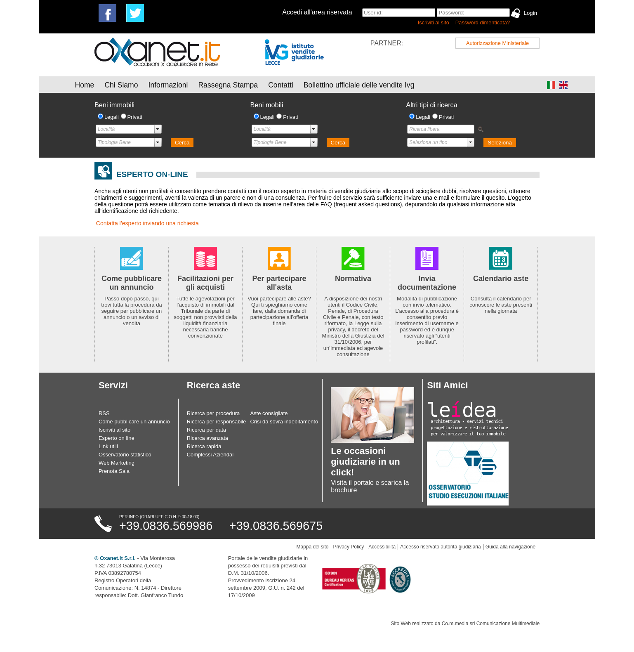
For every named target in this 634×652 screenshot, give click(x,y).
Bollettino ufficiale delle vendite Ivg (359, 85)
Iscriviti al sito (433, 22)
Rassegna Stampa (228, 85)
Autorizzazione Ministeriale (497, 43)
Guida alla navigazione (510, 547)
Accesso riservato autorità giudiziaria (440, 547)
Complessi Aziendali (211, 454)
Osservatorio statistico (125, 454)
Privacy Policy (348, 547)
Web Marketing (116, 463)
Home (84, 85)
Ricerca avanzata (207, 438)
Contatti (280, 85)
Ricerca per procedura (213, 413)
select (158, 129)
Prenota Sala (114, 471)
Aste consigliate (269, 413)
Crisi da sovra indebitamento (284, 421)
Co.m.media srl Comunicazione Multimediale (491, 623)
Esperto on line (116, 438)
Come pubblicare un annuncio (134, 421)
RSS (104, 413)
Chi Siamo (121, 85)
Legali (111, 117)
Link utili (108, 446)
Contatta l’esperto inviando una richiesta (147, 223)
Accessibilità (382, 547)
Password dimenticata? (482, 22)
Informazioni (168, 85)
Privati (134, 117)
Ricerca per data (206, 430)
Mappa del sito (313, 547)
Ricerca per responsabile (216, 421)
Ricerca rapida (204, 446)
